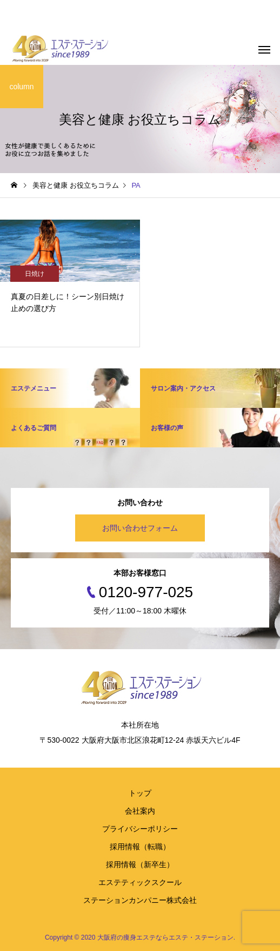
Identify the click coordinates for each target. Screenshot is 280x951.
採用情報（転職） (140, 846)
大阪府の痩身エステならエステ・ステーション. (166, 937)
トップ (140, 793)
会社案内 (140, 811)
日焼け (34, 274)
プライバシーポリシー (140, 828)
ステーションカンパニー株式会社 (140, 900)
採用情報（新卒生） (140, 864)
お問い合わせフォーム (140, 528)
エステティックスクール (140, 882)
